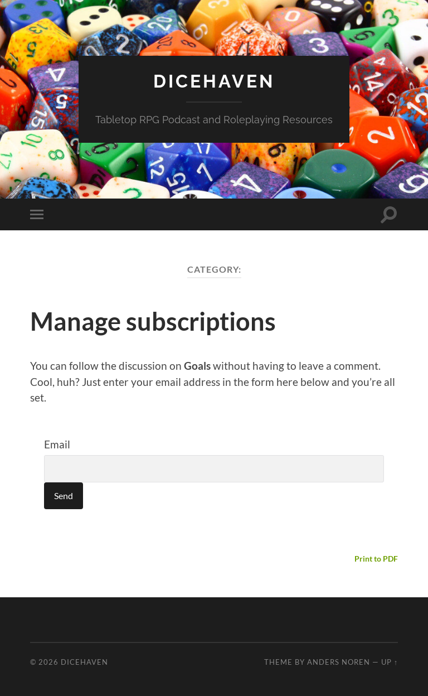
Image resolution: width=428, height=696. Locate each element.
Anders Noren (338, 662)
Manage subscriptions (153, 321)
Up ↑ (389, 662)
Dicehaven (214, 81)
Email (57, 444)
